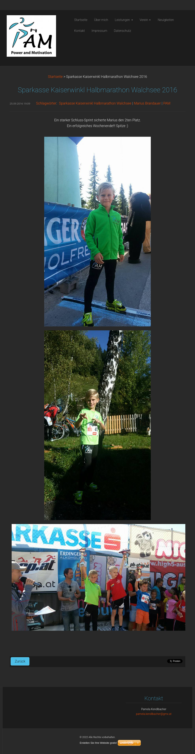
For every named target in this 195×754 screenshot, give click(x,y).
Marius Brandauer (147, 103)
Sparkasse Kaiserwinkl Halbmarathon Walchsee (95, 103)
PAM (166, 103)
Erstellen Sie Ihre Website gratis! (98, 742)
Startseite (55, 77)
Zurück (20, 661)
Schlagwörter (46, 103)
